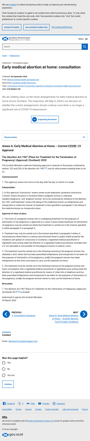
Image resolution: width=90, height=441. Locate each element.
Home (4, 56)
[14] (18, 291)
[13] (46, 168)
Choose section (44, 137)
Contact (28, 409)
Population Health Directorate (24, 83)
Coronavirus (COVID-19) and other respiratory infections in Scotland (34, 86)
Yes (9, 362)
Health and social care (72, 86)
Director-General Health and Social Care (23, 80)
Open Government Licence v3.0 (41, 421)
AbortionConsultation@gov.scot (22, 341)
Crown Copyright (52, 409)
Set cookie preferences (62, 27)
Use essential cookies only (36, 27)
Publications (15, 56)
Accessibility (7, 409)
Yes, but (10, 375)
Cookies (38, 409)
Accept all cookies (11, 27)
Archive (19, 409)
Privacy (85, 409)
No (8, 369)
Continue (8, 384)
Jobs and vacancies (70, 409)
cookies (12, 4)
